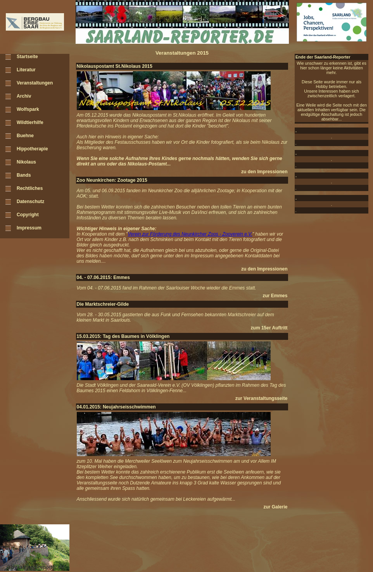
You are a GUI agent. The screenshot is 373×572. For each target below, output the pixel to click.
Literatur (26, 69)
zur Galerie (275, 507)
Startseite (27, 56)
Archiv (24, 96)
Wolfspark (28, 109)
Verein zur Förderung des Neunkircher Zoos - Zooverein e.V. (190, 234)
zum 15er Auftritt (269, 328)
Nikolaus (26, 162)
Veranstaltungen (35, 83)
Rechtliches (30, 188)
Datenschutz (30, 201)
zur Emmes (274, 295)
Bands (24, 175)
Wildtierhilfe (30, 122)
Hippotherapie (32, 149)
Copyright (28, 214)
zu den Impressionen (264, 171)
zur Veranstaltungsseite (261, 398)
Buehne (25, 135)
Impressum (29, 228)
